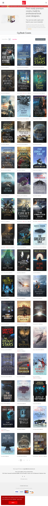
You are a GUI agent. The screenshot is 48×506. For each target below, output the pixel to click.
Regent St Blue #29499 (21, 118)
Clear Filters (14, 39)
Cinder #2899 (3, 429)
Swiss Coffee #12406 (37, 349)
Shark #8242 (19, 272)
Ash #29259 (3, 67)
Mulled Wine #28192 (5, 376)
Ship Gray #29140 (4, 170)
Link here (29, 28)
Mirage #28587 (36, 118)
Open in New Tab (40, 39)
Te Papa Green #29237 (37, 93)
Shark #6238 (3, 195)
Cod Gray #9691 (20, 349)
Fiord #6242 (3, 456)
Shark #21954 (3, 324)
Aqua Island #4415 (36, 376)
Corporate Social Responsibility (13, 473)
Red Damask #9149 (4, 349)
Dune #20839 (35, 456)
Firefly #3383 (35, 403)
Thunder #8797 (36, 324)
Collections (41, 473)
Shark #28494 (19, 93)
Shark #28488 (35, 144)
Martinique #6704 (20, 195)
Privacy (25, 471)
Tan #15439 (35, 272)
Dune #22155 (3, 93)
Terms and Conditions (19, 471)
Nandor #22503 (4, 118)
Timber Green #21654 (5, 272)
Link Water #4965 (36, 429)
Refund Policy (30, 471)
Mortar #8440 (19, 376)
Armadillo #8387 (20, 456)
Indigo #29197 (35, 170)
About (6, 473)
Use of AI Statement (35, 473)
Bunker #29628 (20, 247)
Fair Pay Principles (23, 473)
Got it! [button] (13, 502)
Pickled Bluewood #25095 (38, 247)
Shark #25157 (19, 429)
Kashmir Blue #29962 (21, 67)
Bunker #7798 (4, 221)
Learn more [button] (19, 499)
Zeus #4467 (3, 247)
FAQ (3, 473)
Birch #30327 (19, 170)
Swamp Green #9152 (37, 67)
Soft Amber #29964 (21, 144)
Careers (28, 473)
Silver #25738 (19, 298)
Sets (45, 473)
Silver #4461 (35, 221)
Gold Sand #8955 (20, 324)
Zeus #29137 (3, 144)
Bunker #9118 (3, 298)
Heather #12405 (36, 298)
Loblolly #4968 (20, 403)
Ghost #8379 (35, 195)
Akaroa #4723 (19, 221)
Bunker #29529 (4, 403)
